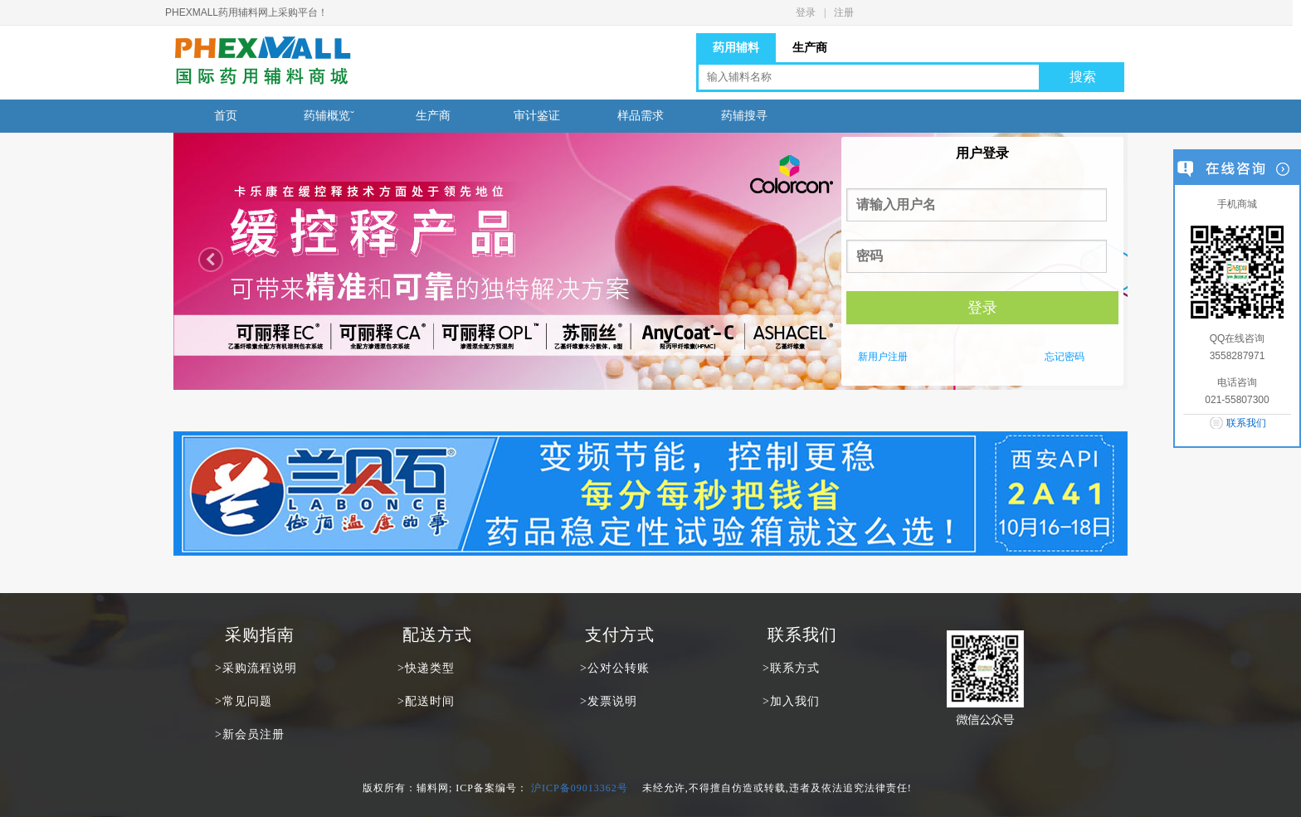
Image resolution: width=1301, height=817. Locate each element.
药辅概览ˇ (329, 115)
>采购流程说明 (256, 668)
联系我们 (1246, 423)
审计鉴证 (537, 115)
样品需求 (640, 115)
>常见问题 (243, 701)
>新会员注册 (250, 734)
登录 (806, 12)
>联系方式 (791, 668)
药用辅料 (736, 47)
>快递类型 (426, 668)
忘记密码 (1064, 356)
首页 (225, 115)
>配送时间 (426, 701)
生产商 (809, 47)
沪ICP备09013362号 (579, 788)
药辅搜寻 (744, 115)
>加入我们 (791, 701)
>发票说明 (608, 701)
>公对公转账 (615, 668)
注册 (844, 12)
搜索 (1083, 77)
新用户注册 (883, 356)
